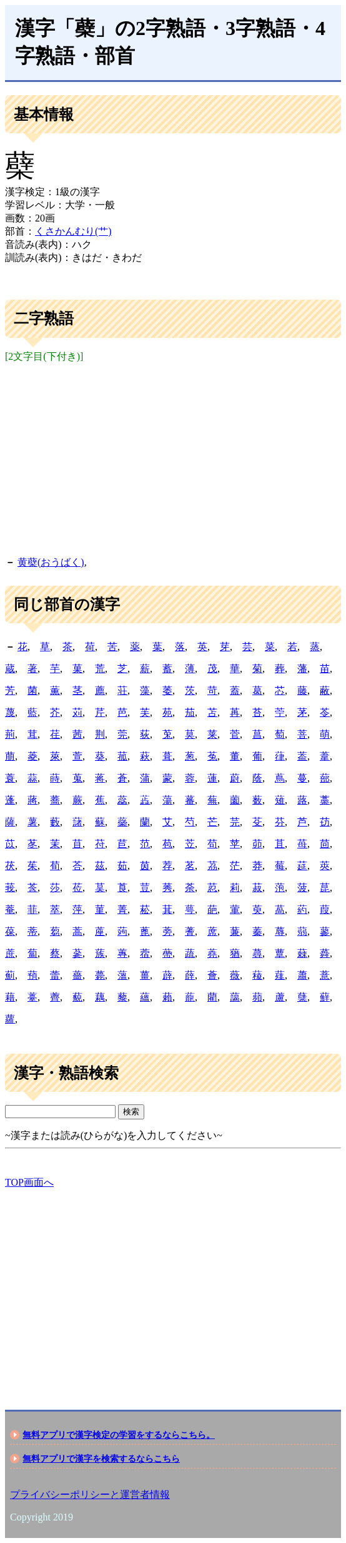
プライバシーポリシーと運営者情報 (90, 1494)
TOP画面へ (29, 1182)
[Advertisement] (173, 457)
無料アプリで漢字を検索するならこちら (101, 1459)
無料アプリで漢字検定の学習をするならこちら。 (118, 1435)
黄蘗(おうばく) (50, 562)
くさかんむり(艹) (73, 231)
